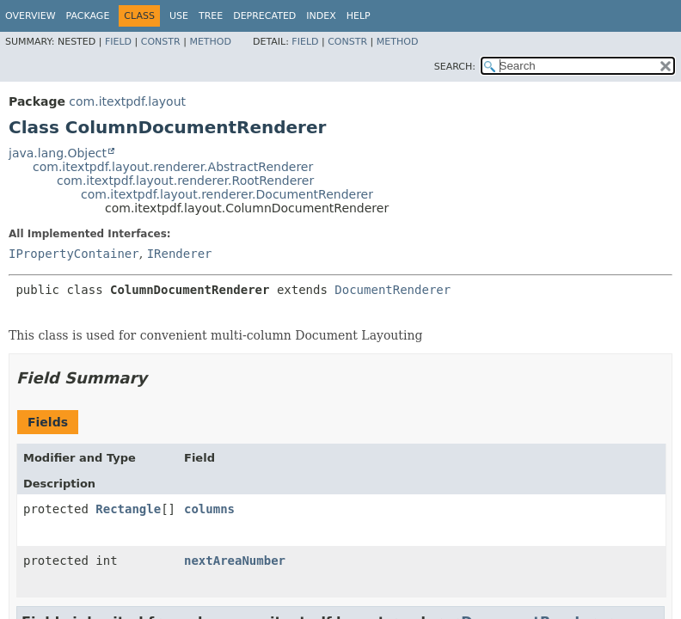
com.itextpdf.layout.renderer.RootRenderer (185, 180)
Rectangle (128, 509)
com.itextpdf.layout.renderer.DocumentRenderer (227, 194)
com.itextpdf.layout (127, 101)
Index (320, 15)
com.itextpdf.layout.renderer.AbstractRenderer (173, 167)
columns (209, 509)
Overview (30, 15)
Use (178, 15)
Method (210, 41)
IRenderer (179, 253)
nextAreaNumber (234, 560)
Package (88, 15)
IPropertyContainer (74, 253)
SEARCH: (454, 66)
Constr (161, 41)
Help (359, 15)
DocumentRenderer (392, 290)
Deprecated (264, 15)
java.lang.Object (58, 153)
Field (118, 41)
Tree (211, 15)
